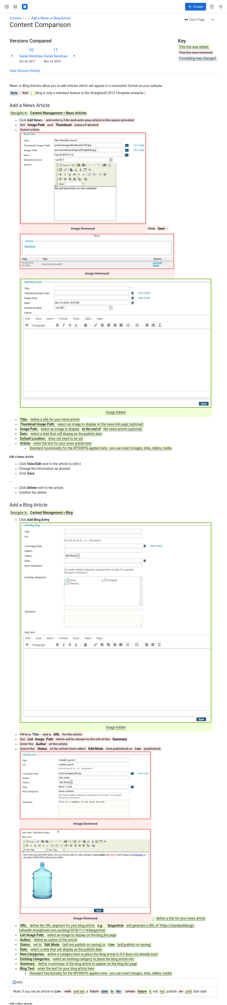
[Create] (195, 7)
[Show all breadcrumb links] (26, 18)
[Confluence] (25, 7)
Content (15, 18)
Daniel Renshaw (31, 56)
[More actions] (212, 19)
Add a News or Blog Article (51, 18)
